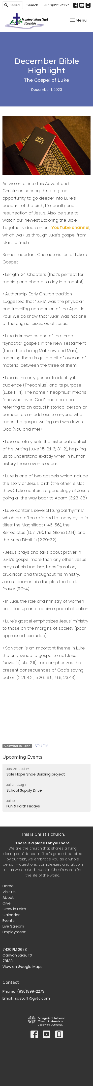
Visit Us (9, 891)
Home (8, 885)
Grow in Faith (14, 908)
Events (8, 920)
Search (32, 5)
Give (6, 903)
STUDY (41, 746)
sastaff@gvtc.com (32, 998)
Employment (14, 931)
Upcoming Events (22, 757)
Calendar (11, 914)
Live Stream (13, 926)
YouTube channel (70, 228)
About (8, 897)
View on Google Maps (22, 966)
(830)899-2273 (56, 5)
